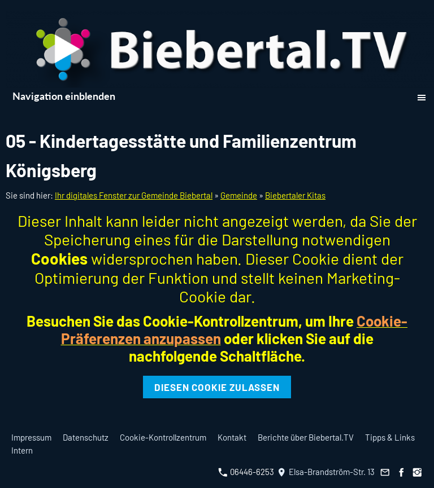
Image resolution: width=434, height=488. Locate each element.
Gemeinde (238, 195)
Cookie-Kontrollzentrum (163, 437)
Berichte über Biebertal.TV (306, 437)
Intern (22, 450)
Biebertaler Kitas (295, 195)
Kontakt (232, 437)
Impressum (31, 437)
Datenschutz (85, 437)
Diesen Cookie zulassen (217, 387)
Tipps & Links (390, 437)
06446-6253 (246, 472)
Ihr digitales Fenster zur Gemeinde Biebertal (133, 195)
